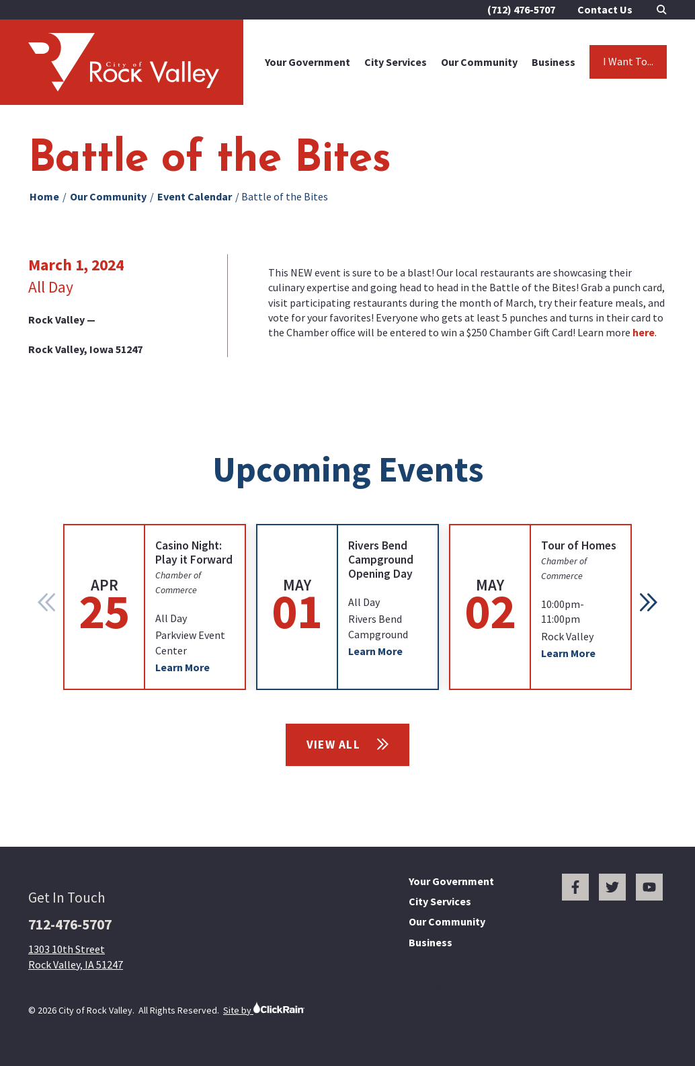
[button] (649, 602)
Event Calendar (194, 196)
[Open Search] (662, 10)
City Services (395, 62)
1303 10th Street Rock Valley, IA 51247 (75, 956)
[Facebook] (575, 887)
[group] (154, 607)
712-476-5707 (70, 924)
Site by (263, 1008)
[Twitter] (612, 887)
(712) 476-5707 (521, 9)
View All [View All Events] (347, 744)
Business (553, 62)
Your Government (307, 62)
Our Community (479, 62)
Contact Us (604, 9)
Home (44, 196)
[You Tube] (649, 887)
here (643, 332)
